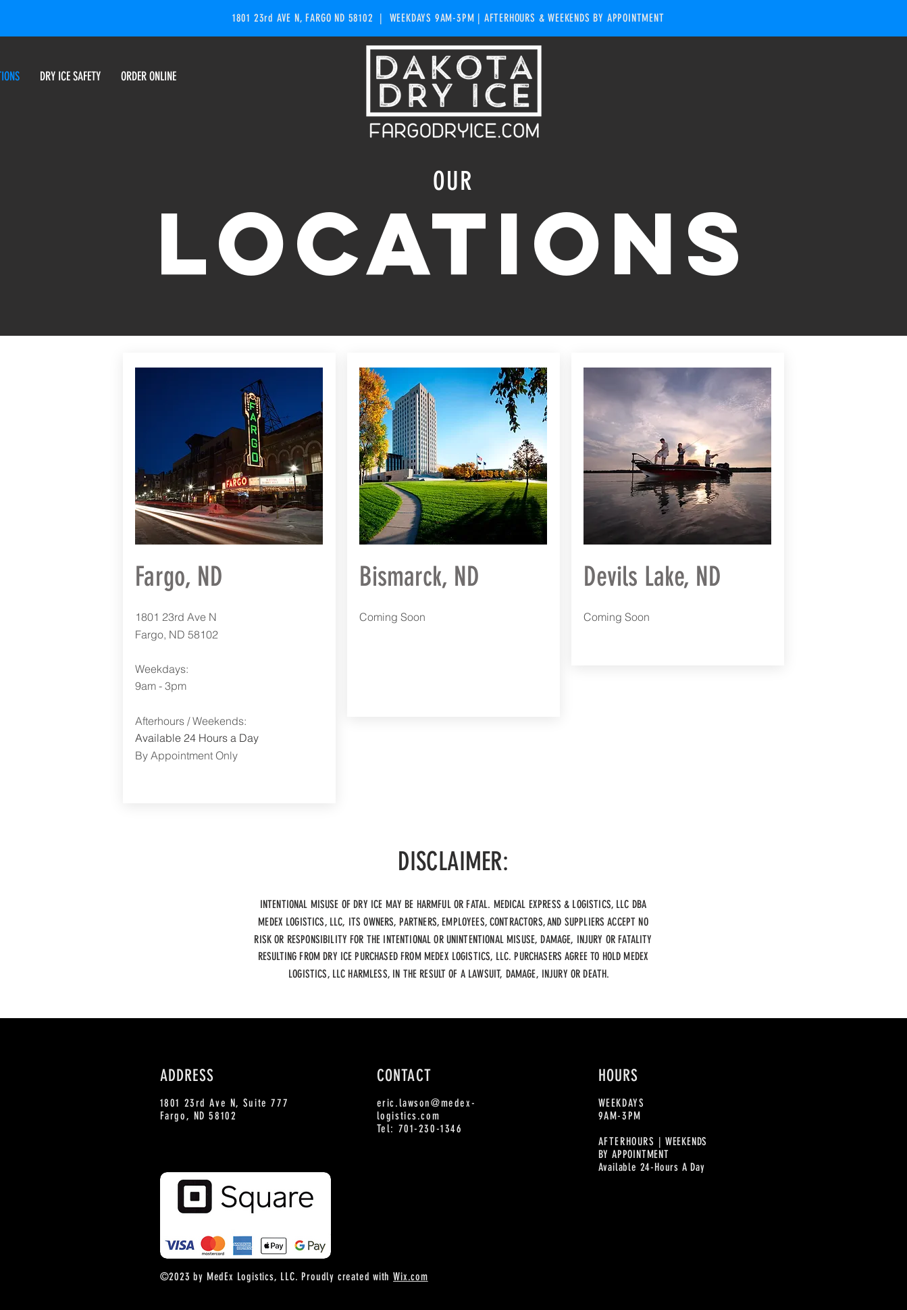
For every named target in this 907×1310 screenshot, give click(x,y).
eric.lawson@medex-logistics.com (426, 1109)
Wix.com (410, 1276)
